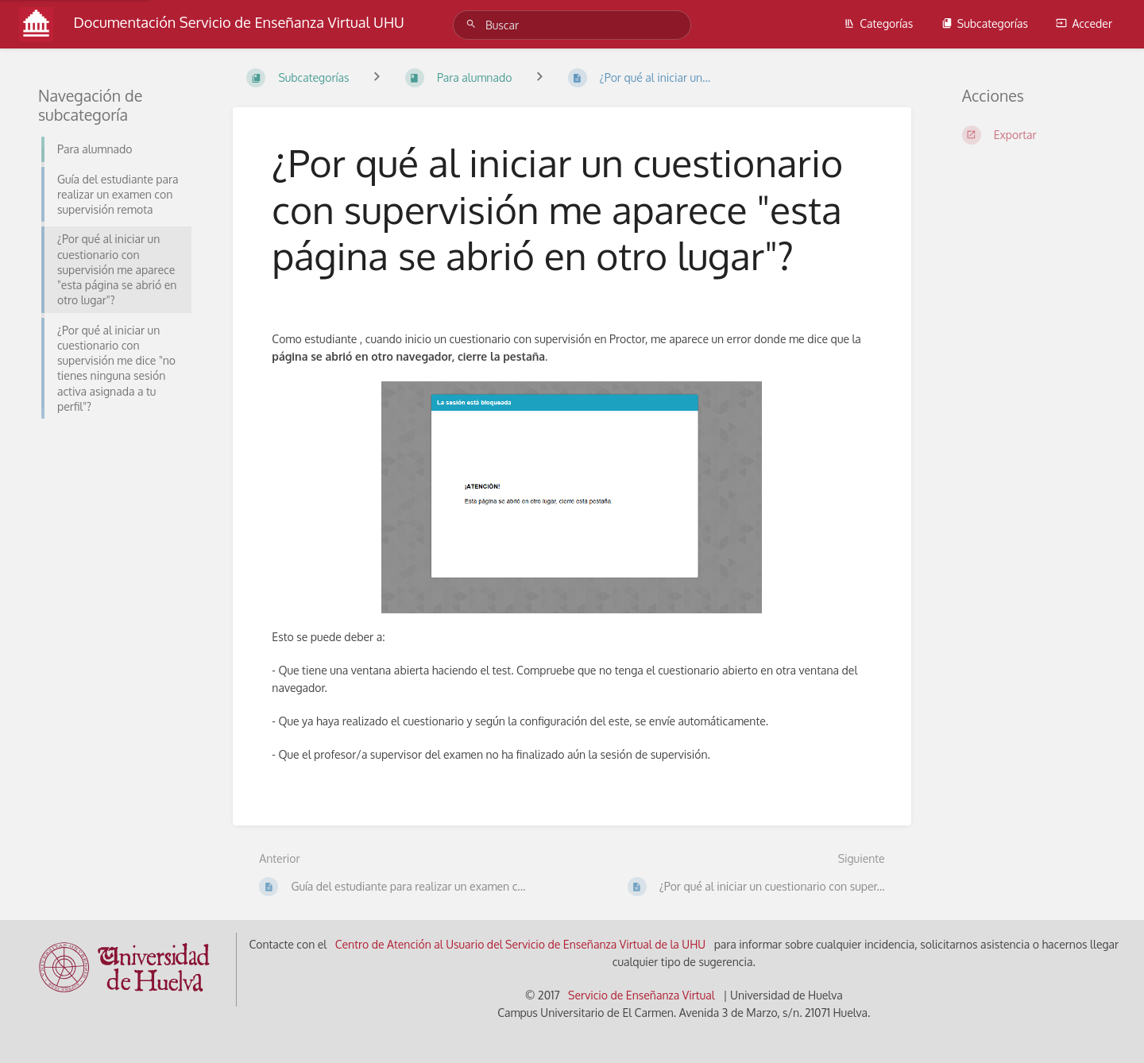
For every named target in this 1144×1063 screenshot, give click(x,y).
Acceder (1084, 23)
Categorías (878, 23)
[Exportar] (1034, 135)
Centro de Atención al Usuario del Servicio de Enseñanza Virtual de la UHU (520, 944)
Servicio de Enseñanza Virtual (641, 995)
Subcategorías (984, 23)
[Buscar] (473, 24)
